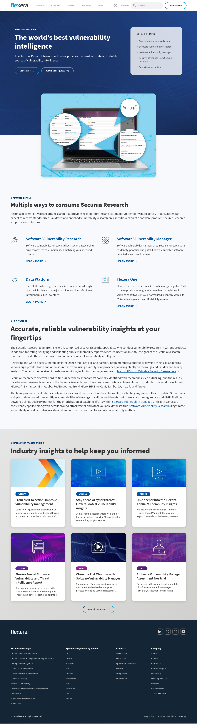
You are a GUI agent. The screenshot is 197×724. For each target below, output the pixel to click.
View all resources (97, 609)
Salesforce (70, 688)
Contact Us (25, 70)
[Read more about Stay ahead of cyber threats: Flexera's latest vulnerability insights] (98, 493)
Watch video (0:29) (55, 70)
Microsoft (70, 663)
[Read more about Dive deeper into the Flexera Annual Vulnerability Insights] (159, 491)
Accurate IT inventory (20, 683)
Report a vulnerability (150, 67)
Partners (155, 683)
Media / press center (160, 678)
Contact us (156, 663)
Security (119, 668)
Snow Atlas (121, 658)
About (154, 653)
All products (121, 678)
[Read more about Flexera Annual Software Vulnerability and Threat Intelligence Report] (38, 567)
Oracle (69, 658)
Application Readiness (126, 663)
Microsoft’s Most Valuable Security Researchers (146, 371)
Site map (182, 716)
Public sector (16, 703)
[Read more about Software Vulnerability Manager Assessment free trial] (159, 565)
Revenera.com (157, 688)
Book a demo (176, 5)
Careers (154, 658)
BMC (68, 693)
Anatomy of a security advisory (154, 40)
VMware (69, 673)
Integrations (121, 673)
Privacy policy (148, 716)
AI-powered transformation (23, 698)
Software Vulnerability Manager (155, 52)
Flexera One (127, 279)
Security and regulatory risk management (29, 688)
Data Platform (38, 279)
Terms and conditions (166, 716)
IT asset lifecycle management (24, 673)
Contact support (158, 668)
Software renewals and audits (24, 653)
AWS (68, 683)
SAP (67, 668)
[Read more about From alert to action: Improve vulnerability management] (38, 491)
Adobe (69, 698)
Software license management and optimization (32, 658)
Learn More (34, 261)
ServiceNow (71, 678)
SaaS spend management (22, 663)
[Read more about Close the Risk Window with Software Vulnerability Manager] (98, 565)
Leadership (156, 673)
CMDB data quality (19, 678)
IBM (67, 653)
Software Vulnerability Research (155, 46)
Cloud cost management (22, 668)
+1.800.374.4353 (158, 693)
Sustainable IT (17, 693)
